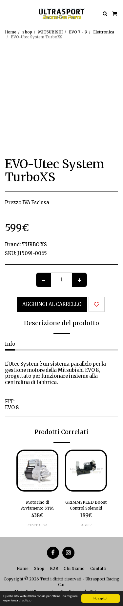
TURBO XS (34, 245)
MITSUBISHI (50, 32)
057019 (86, 525)
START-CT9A (37, 525)
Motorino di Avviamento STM (37, 505)
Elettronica (103, 32)
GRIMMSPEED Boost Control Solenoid (86, 505)
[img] (37, 470)
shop (27, 32)
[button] (7, 13)
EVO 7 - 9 (78, 32)
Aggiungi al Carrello (51, 304)
